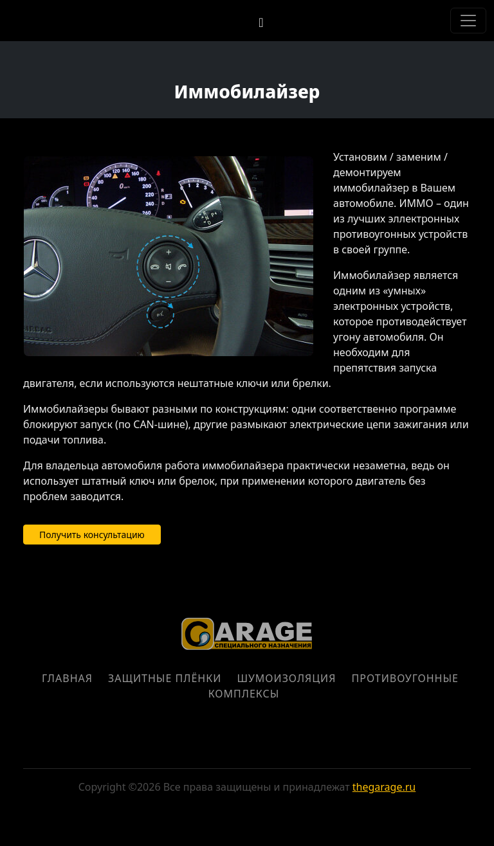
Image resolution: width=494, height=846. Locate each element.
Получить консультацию (92, 534)
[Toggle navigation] (468, 20)
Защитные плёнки (164, 678)
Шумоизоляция (286, 678)
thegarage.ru (384, 787)
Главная (67, 678)
